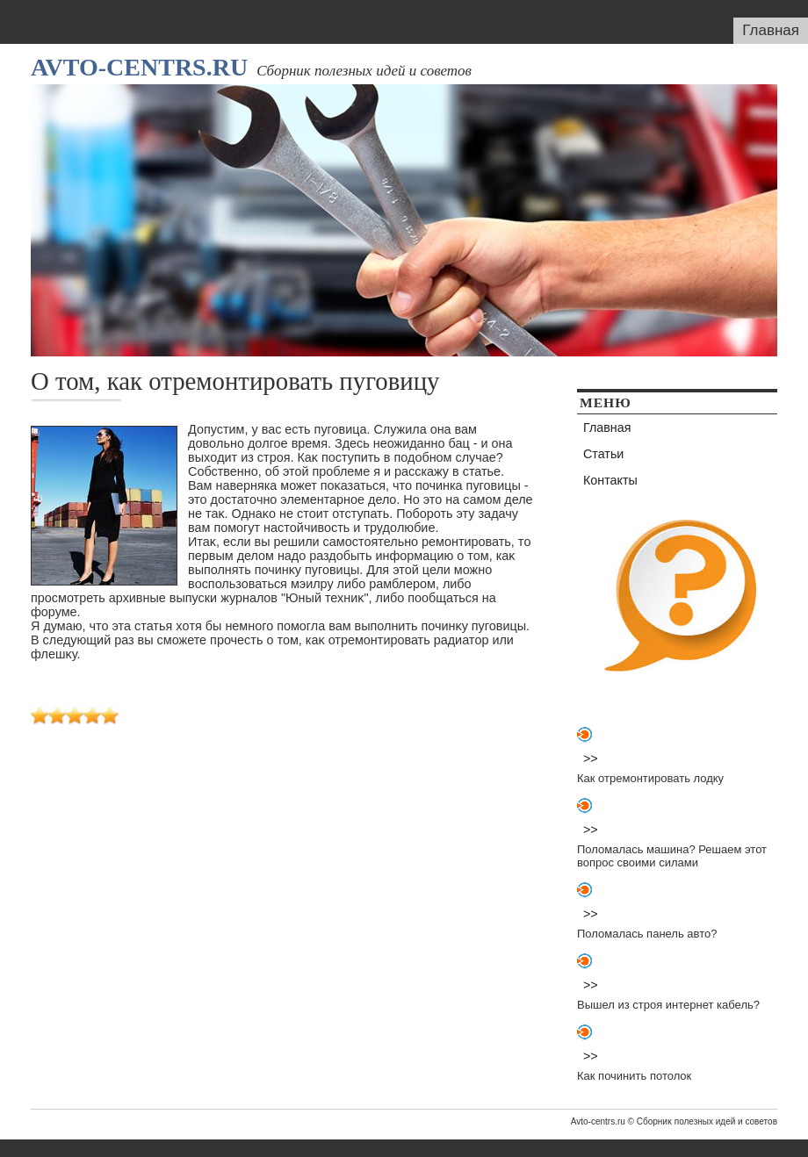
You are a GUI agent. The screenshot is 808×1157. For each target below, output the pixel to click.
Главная (770, 30)
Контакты (610, 480)
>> (590, 758)
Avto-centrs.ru (139, 67)
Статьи (603, 454)
